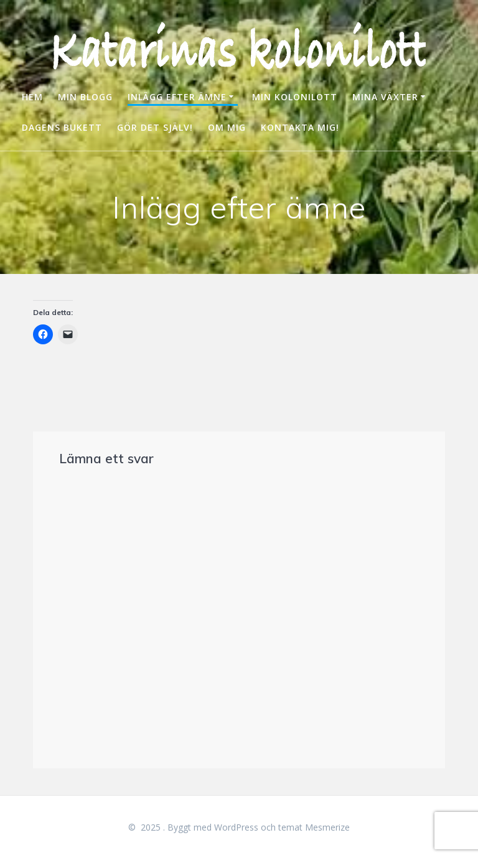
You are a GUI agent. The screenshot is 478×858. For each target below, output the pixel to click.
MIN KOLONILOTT (294, 97)
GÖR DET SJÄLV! (155, 127)
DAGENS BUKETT (62, 127)
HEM (32, 97)
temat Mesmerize (314, 827)
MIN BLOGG (85, 97)
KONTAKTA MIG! (300, 127)
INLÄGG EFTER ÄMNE (177, 97)
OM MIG (227, 127)
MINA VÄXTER (385, 97)
